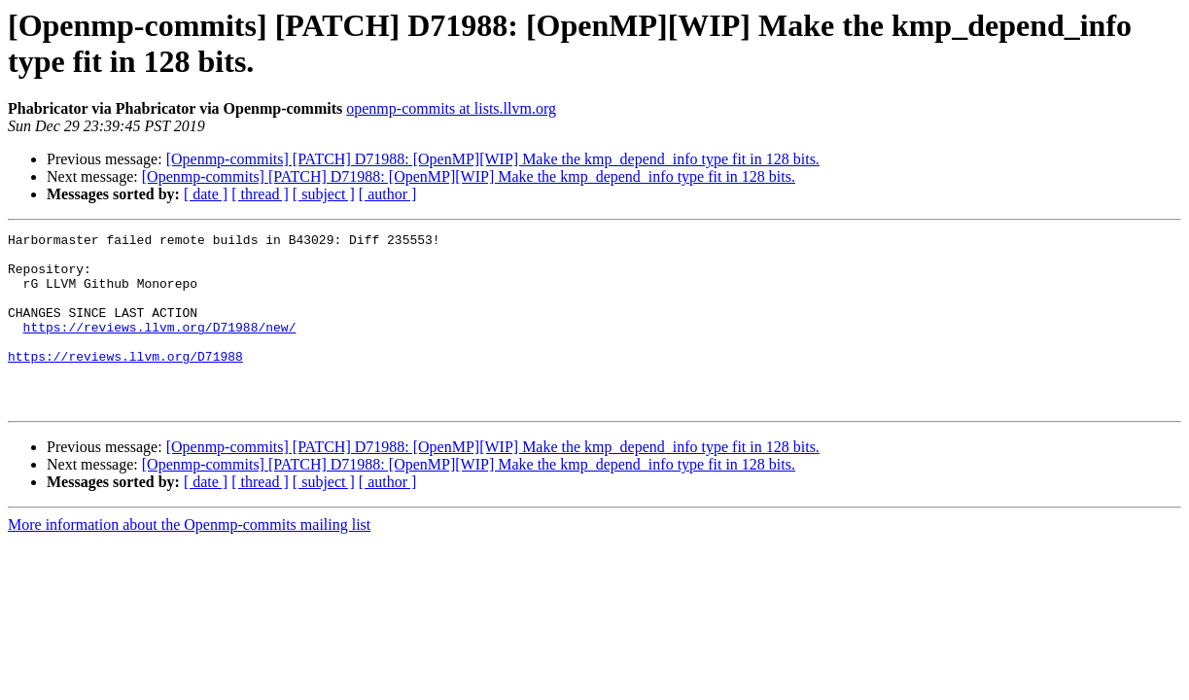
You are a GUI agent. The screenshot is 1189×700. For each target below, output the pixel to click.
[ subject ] (324, 194)
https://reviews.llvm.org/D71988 (125, 382)
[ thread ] (260, 194)
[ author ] (388, 194)
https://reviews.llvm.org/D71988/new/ (160, 347)
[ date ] (205, 194)
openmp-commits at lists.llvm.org (451, 108)
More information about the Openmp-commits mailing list (189, 559)
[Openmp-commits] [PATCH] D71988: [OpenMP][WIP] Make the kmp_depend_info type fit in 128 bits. (493, 159)
